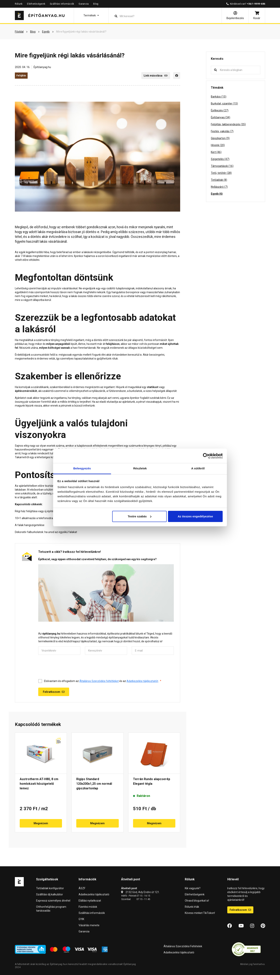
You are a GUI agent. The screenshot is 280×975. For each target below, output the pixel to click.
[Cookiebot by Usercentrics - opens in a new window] (206, 456)
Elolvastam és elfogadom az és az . (102, 681)
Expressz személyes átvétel (53, 900)
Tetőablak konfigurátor (50, 888)
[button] (91, 15)
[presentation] (67, 666)
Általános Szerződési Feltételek (183, 946)
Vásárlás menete (89, 925)
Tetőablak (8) (219, 179)
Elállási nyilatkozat (90, 900)
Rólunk (18, 4)
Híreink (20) (218, 145)
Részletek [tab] (140, 468)
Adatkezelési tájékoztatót (142, 681)
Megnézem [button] (41, 823)
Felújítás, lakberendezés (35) (228, 124)
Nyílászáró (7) (219, 186)
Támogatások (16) (222, 166)
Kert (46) (216, 152)
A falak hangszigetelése (29, 525)
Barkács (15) (218, 96)
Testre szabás (139, 516)
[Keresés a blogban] (238, 70)
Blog (95, 4)
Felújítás (21, 75)
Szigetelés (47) (220, 159)
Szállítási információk (62, 4)
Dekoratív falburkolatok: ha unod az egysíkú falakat (46, 532)
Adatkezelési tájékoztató (94, 894)
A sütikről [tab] (198, 468)
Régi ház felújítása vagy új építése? (36, 511)
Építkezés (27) (219, 110)
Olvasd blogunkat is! (197, 900)
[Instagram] (252, 926)
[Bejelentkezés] (235, 15)
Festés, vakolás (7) (222, 131)
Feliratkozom (240, 909)
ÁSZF (82, 888)
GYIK (81, 919)
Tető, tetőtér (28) (221, 172)
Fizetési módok (88, 906)
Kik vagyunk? (192, 888)
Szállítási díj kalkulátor (49, 894)
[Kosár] (257, 15)
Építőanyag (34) (220, 117)
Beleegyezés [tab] (82, 468)
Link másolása (156, 75)
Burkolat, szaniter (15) (224, 103)
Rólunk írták (192, 906)
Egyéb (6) (217, 193)
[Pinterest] (263, 926)
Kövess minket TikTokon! (200, 912)
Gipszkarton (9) (220, 138)
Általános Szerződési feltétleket (99, 681)
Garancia (84, 4)
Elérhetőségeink (36, 4)
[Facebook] (176, 75)
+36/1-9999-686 (256, 4)
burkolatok (135, 390)
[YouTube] (241, 926)
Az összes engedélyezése (195, 516)
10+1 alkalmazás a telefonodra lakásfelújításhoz (44, 518)
